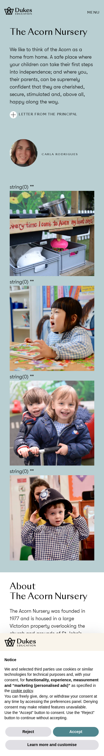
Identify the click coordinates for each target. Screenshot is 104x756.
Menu (93, 12)
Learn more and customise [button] (52, 744)
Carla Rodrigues (60, 154)
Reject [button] (28, 731)
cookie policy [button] (22, 691)
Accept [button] (75, 731)
